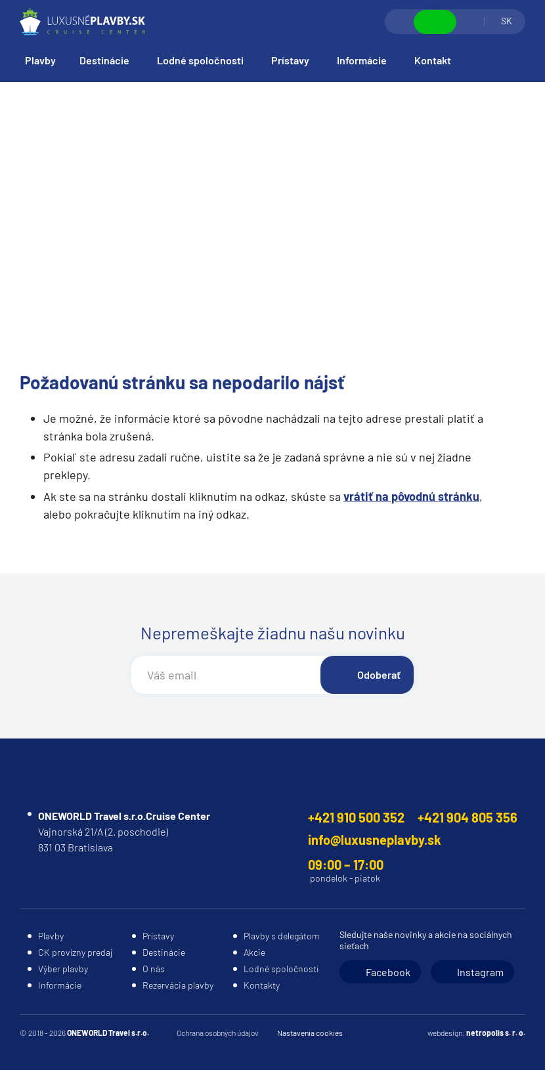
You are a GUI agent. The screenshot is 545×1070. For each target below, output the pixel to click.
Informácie (362, 60)
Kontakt (432, 60)
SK (506, 20)
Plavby (40, 60)
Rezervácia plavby (177, 985)
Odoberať (379, 674)
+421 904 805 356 (467, 817)
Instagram (480, 972)
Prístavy (290, 60)
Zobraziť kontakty (435, 22)
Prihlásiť (470, 22)
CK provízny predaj (75, 952)
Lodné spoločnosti (200, 60)
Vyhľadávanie (400, 22)
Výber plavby (63, 968)
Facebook (388, 972)
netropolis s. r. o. (495, 1032)
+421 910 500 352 (356, 817)
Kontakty (262, 985)
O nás (153, 968)
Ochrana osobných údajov (218, 1032)
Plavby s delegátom (282, 935)
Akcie (254, 952)
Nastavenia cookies (310, 1032)
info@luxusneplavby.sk (374, 839)
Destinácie (104, 60)
